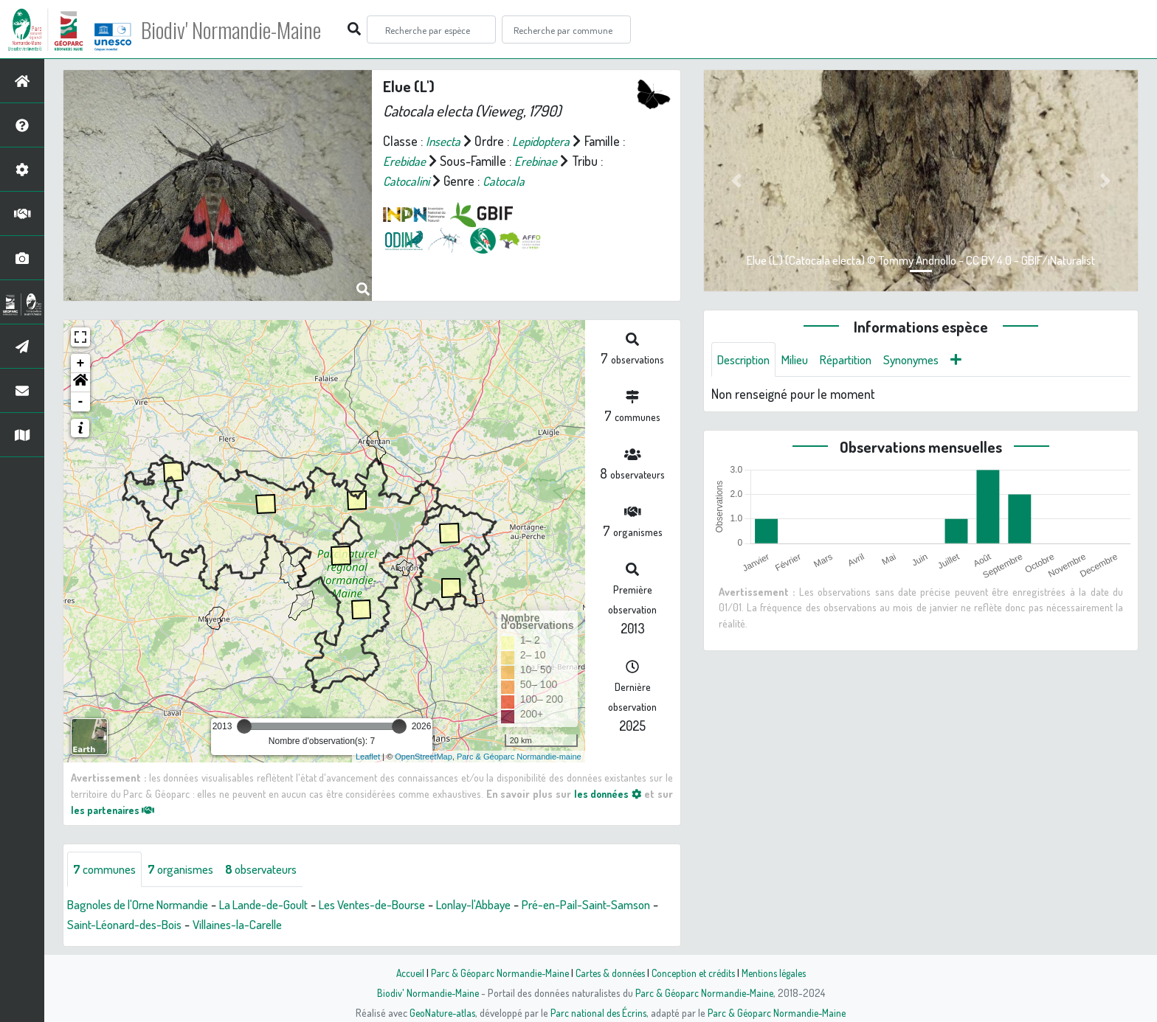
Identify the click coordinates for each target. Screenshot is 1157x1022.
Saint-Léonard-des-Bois (182, 925)
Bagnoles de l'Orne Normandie (146, 905)
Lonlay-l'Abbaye (516, 905)
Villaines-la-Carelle (305, 925)
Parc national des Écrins (598, 1012)
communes (107, 869)
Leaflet (368, 756)
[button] (80, 382)
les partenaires (115, 809)
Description (746, 360)
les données (606, 793)
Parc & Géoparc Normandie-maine (519, 756)
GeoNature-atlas (439, 1012)
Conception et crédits (695, 972)
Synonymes (929, 360)
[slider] (244, 726)
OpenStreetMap (423, 756)
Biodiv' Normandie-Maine (242, 29)
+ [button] (81, 363)
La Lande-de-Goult (285, 905)
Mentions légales (779, 972)
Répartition (858, 360)
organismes (190, 869)
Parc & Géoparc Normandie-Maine (494, 972)
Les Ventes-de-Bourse (404, 905)
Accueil (402, 972)
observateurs (278, 869)
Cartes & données (608, 972)
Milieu (803, 360)
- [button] (81, 402)
